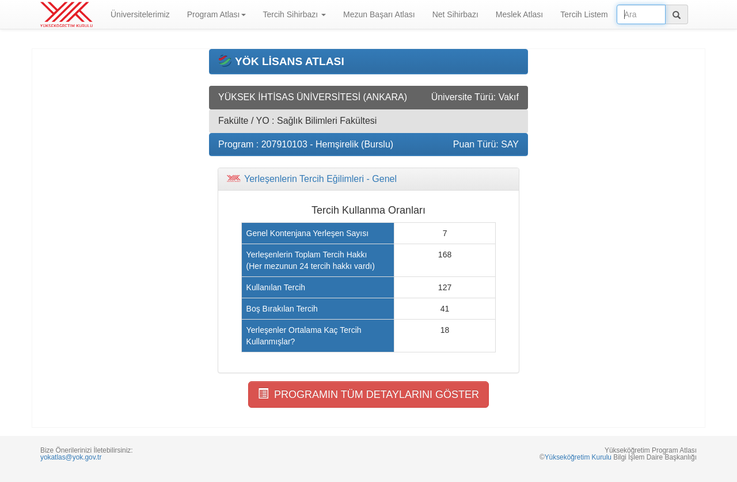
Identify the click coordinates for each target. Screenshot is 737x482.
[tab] (368, 179)
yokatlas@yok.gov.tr (70, 457)
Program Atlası (216, 14)
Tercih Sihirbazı (294, 14)
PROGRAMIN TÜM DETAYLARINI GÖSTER (368, 394)
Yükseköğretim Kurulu (578, 457)
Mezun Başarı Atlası (379, 14)
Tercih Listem (583, 14)
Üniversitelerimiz (140, 14)
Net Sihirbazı (455, 14)
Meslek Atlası (519, 14)
